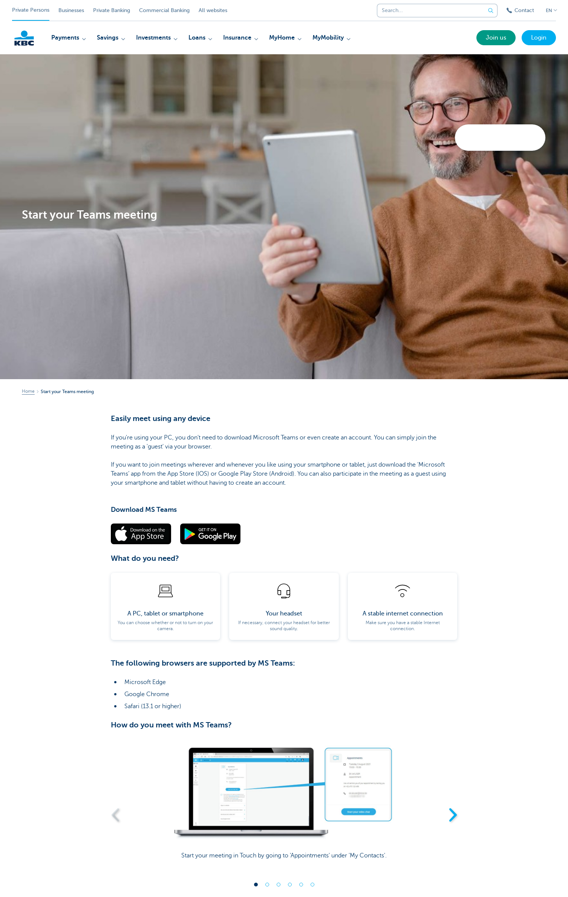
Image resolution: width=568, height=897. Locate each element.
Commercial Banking (164, 10)
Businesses (71, 10)
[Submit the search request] (491, 10)
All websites (213, 10)
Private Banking (111, 10)
